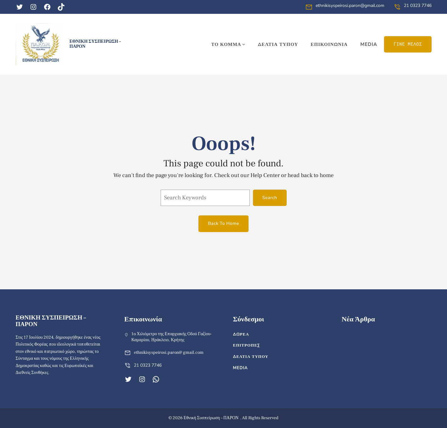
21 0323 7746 (418, 5)
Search (269, 198)
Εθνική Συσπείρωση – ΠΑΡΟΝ (95, 44)
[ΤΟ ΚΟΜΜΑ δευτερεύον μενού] (228, 44)
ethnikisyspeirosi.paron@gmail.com (350, 5)
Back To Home (223, 223)
